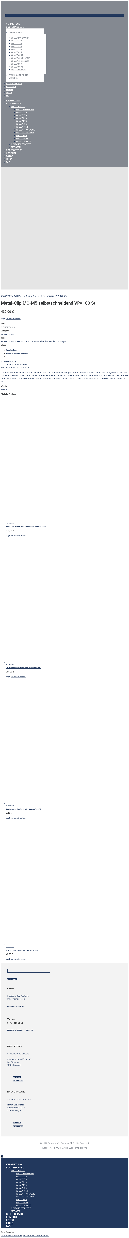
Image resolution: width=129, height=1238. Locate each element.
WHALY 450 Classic (20, 58)
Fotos (9, 89)
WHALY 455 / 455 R (20, 61)
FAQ (8, 95)
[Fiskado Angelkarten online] (20, 1030)
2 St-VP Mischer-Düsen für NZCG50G (22, 950)
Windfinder (18, 1081)
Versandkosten (13, 318)
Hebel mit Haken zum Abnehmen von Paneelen (26, 526)
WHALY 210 (16, 41)
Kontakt (11, 86)
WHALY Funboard (20, 38)
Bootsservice (14, 83)
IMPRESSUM (47, 1148)
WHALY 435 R (17, 55)
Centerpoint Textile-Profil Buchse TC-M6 (23, 809)
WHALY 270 (16, 43)
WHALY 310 (16, 46)
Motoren (13, 78)
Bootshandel (14, 27)
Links (9, 92)
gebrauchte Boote (18, 75)
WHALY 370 (16, 49)
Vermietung (13, 24)
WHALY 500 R (17, 67)
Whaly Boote (15, 32)
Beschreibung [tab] (12, 350)
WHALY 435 (16, 52)
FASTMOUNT (13, 296)
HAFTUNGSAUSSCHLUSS (63, 1148)
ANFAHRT (17, 1077)
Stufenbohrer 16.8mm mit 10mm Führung (23, 668)
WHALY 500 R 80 (18, 70)
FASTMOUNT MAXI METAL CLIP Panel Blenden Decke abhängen (33, 341)
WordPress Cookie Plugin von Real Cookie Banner (25, 1235)
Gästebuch (12, 979)
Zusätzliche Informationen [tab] (17, 353)
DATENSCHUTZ (81, 1148)
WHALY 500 (16, 64)
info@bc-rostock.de (15, 1006)
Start (3, 296)
